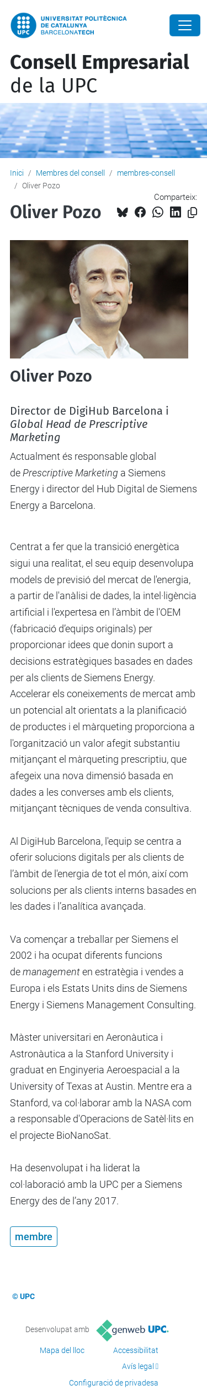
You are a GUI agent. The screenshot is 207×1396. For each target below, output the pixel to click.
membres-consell (146, 173)
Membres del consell (70, 173)
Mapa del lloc (62, 1350)
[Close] (184, 25)
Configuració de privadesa (113, 1382)
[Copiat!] (192, 213)
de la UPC (99, 74)
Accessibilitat (135, 1350)
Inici (17, 173)
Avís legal (138, 1366)
